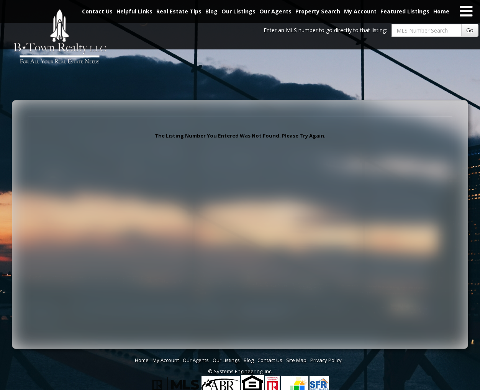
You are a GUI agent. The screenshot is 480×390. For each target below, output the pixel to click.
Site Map (296, 360)
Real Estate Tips (179, 11)
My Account (360, 11)
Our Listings (238, 11)
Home (441, 11)
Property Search (317, 11)
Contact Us (269, 360)
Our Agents (275, 11)
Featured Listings (404, 11)
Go (469, 30)
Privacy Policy (326, 360)
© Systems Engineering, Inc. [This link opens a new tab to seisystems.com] (240, 371)
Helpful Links (134, 11)
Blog (211, 11)
